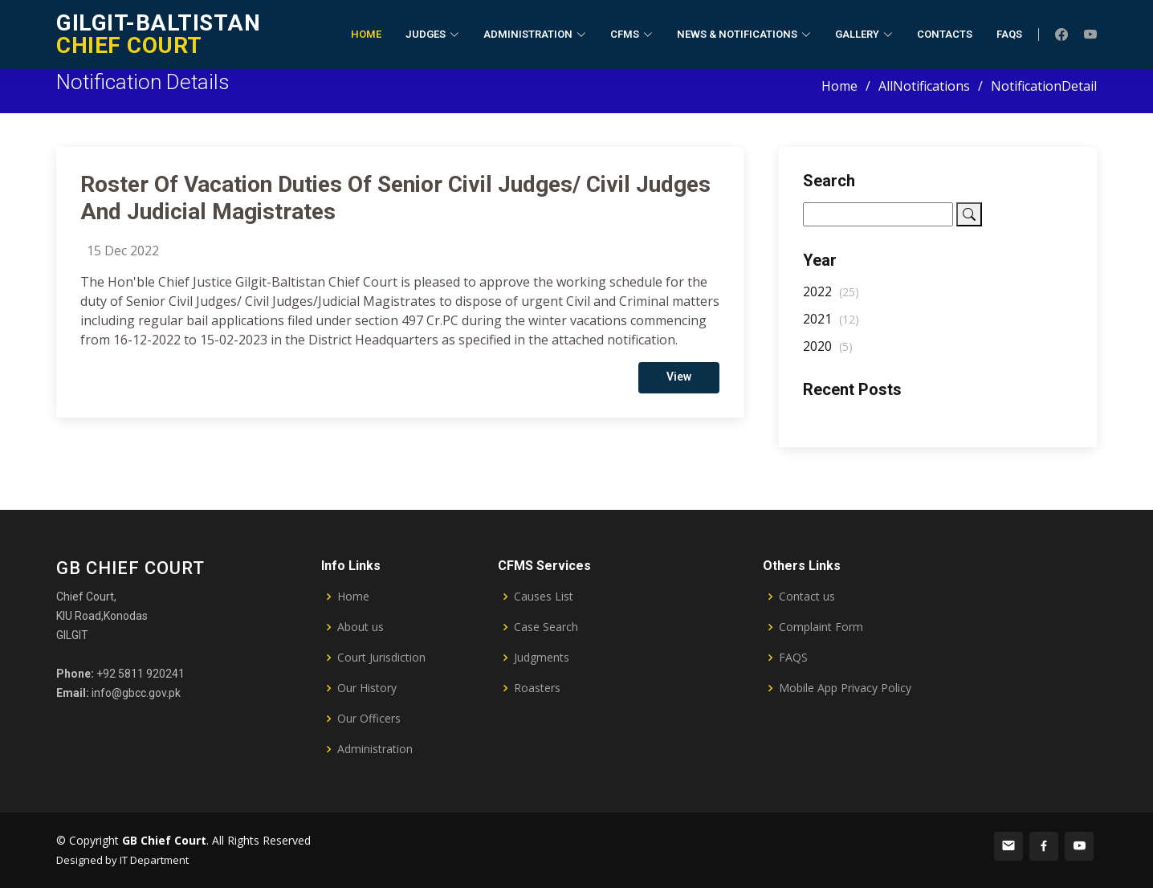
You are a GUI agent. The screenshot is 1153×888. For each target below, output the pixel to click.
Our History (367, 688)
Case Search (546, 627)
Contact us (807, 596)
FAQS (793, 657)
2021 (831, 325)
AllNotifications (924, 86)
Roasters (537, 688)
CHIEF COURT (158, 34)
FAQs (1009, 34)
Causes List (543, 596)
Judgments (541, 657)
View (678, 383)
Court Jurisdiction (381, 657)
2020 (828, 352)
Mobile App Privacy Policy (845, 688)
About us (360, 627)
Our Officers (369, 718)
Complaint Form (821, 627)
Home (366, 34)
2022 (831, 298)
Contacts (944, 34)
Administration (375, 749)
